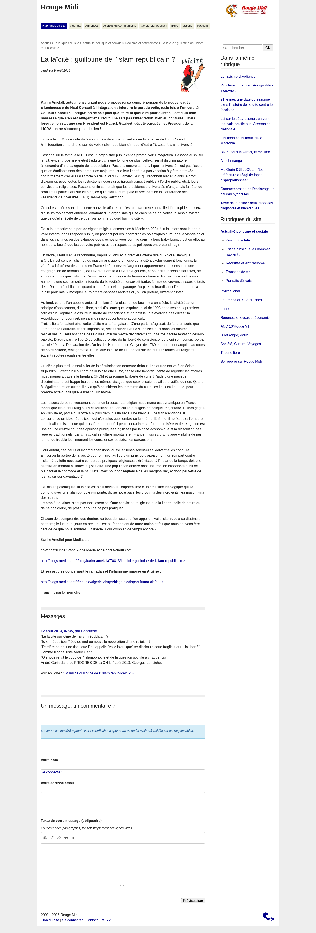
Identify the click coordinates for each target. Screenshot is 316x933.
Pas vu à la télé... (239, 240)
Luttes (225, 309)
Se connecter (51, 772)
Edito (174, 25)
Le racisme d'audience (238, 76)
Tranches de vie (238, 272)
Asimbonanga (231, 161)
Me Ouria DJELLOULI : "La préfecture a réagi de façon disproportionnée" (242, 175)
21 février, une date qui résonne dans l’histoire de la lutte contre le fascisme (247, 104)
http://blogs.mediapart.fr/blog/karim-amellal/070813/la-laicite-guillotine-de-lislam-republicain (111, 561)
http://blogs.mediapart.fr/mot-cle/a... (132, 582)
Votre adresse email (57, 783)
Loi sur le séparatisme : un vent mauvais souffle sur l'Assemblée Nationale (246, 124)
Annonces (91, 25)
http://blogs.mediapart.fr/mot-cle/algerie (71, 582)
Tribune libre (230, 353)
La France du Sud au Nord (241, 300)
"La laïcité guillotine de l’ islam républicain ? (96, 673)
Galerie (187, 25)
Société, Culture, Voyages (241, 344)
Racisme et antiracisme (141, 43)
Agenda (75, 25)
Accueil (46, 43)
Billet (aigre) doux (234, 335)
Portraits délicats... (240, 281)
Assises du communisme (119, 25)
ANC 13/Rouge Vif (235, 326)
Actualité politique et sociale (102, 43)
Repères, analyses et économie (245, 317)
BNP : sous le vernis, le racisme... (247, 152)
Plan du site (50, 920)
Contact (92, 920)
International (230, 291)
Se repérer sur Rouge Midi (241, 361)
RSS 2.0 (107, 920)
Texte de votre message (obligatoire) (71, 821)
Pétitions (202, 25)
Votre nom (49, 760)
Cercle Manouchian (154, 25)
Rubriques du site (54, 25)
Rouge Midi (60, 7)
